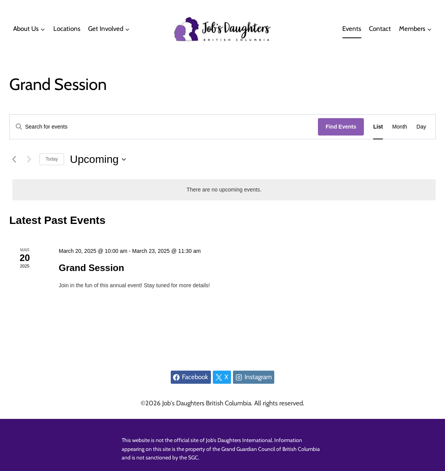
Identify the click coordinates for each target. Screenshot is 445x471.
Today (52, 159)
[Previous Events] (14, 159)
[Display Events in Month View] (399, 127)
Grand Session (91, 268)
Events (351, 28)
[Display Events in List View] (378, 127)
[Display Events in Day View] (421, 127)
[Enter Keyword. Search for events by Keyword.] (164, 127)
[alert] (224, 189)
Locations (66, 28)
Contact (380, 28)
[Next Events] (29, 159)
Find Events (341, 127)
